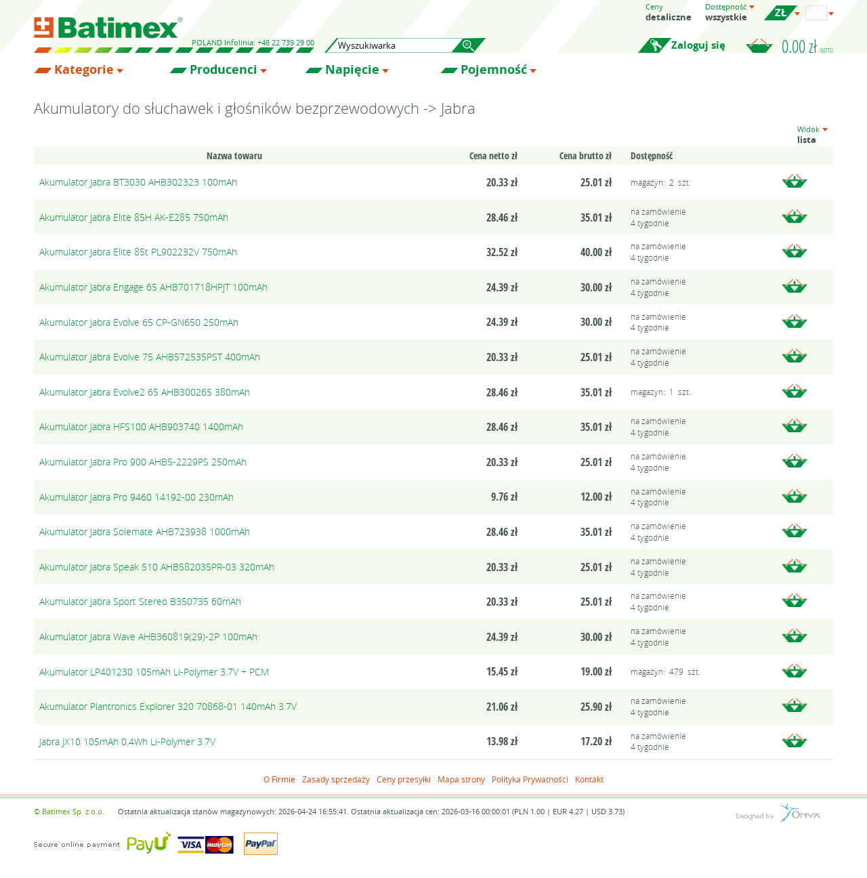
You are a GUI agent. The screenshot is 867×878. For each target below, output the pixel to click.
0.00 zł (807, 46)
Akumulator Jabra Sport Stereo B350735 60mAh (140, 601)
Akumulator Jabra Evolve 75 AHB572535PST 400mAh (149, 356)
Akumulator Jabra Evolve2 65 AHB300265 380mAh (144, 391)
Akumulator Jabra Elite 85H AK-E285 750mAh (133, 217)
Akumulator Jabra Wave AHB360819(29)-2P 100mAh (148, 636)
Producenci (223, 70)
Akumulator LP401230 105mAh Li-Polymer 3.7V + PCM (154, 671)
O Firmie (279, 779)
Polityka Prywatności (530, 779)
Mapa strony (461, 779)
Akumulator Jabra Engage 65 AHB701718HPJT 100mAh (153, 286)
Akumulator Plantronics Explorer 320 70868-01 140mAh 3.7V (168, 706)
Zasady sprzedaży (336, 779)
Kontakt (589, 779)
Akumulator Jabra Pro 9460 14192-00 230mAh (136, 496)
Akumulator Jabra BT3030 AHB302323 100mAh (138, 181)
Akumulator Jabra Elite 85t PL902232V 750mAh (138, 251)
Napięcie (352, 70)
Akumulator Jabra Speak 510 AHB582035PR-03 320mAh (156, 566)
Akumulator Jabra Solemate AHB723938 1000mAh (144, 531)
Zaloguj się (698, 45)
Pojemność (494, 70)
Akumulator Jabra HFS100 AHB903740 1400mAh (141, 426)
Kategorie (84, 70)
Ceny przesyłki (404, 779)
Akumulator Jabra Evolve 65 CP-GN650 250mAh (138, 322)
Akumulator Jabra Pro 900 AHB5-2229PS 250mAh (143, 461)
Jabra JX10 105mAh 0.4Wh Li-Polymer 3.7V (127, 741)
